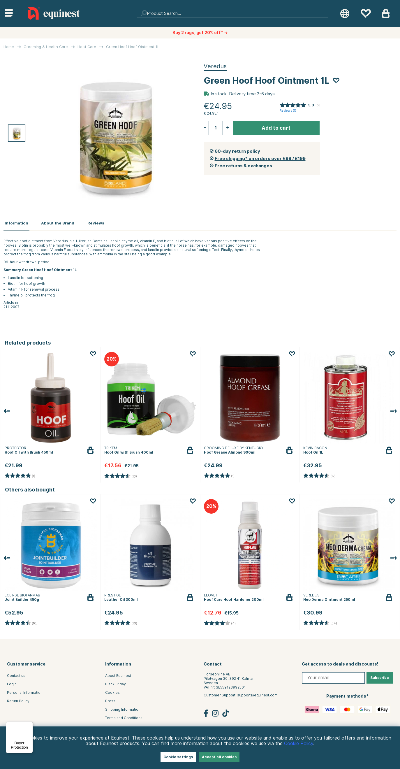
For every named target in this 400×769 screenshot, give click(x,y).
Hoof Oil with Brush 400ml (128, 450)
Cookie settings (178, 757)
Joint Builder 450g (22, 598)
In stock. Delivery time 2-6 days (243, 93)
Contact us (16, 674)
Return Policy (18, 699)
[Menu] (29, 724)
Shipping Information (122, 707)
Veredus (215, 66)
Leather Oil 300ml (121, 598)
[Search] (232, 13)
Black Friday (115, 682)
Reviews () (288, 111)
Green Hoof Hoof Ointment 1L (132, 47)
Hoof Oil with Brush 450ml (29, 450)
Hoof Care (86, 47)
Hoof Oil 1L (313, 450)
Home (8, 47)
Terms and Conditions (123, 716)
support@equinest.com (257, 693)
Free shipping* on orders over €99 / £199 (260, 158)
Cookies (112, 691)
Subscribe (379, 676)
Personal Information (25, 691)
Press (110, 699)
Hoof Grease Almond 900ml (229, 450)
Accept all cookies (219, 757)
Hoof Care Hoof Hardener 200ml (234, 598)
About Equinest (118, 674)
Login (12, 682)
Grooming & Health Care (46, 47)
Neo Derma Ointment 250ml (329, 598)
